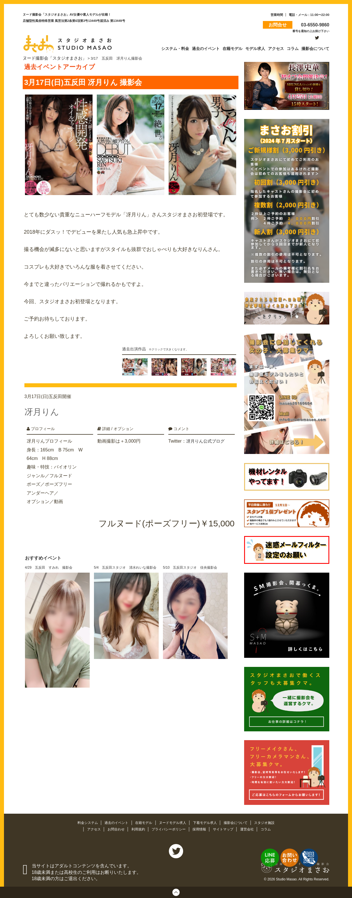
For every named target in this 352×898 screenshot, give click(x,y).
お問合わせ (112, 829)
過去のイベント (113, 822)
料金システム (82, 822)
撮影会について (240, 822)
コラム (270, 829)
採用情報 (201, 829)
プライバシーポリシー (169, 829)
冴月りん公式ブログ (206, 436)
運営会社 (252, 829)
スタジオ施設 (270, 822)
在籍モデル (142, 822)
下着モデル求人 (207, 822)
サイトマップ (226, 829)
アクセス (89, 829)
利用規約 (136, 829)
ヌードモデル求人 (173, 822)
